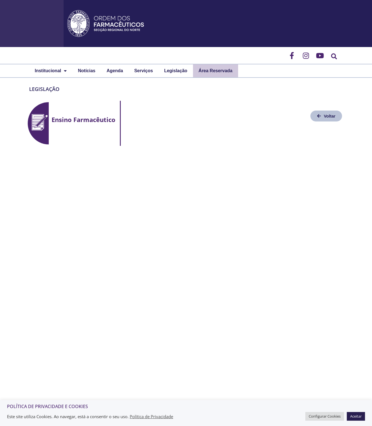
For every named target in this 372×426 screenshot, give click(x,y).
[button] (334, 56)
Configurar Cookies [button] (325, 416)
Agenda (114, 70)
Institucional (51, 71)
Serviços (143, 70)
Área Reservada (215, 70)
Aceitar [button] (356, 416)
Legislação (175, 70)
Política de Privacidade (151, 416)
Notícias (86, 70)
